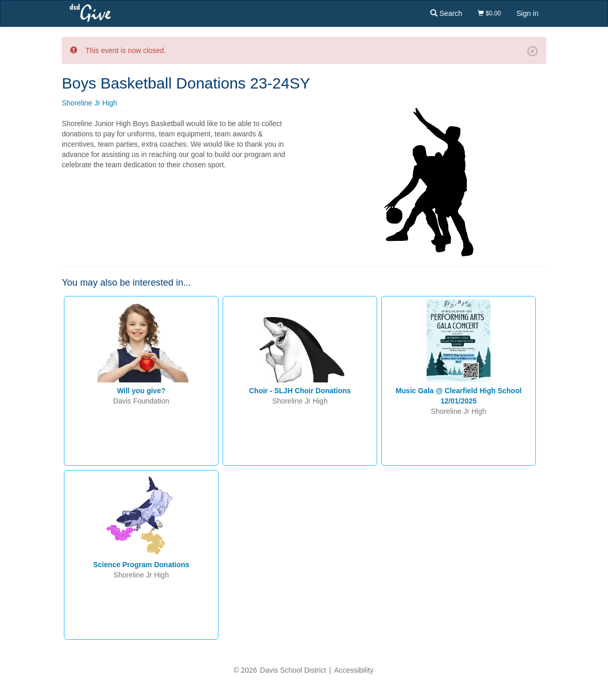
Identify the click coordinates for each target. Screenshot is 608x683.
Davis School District (293, 670)
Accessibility (353, 670)
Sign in (527, 13)
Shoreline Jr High (89, 103)
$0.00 (489, 13)
